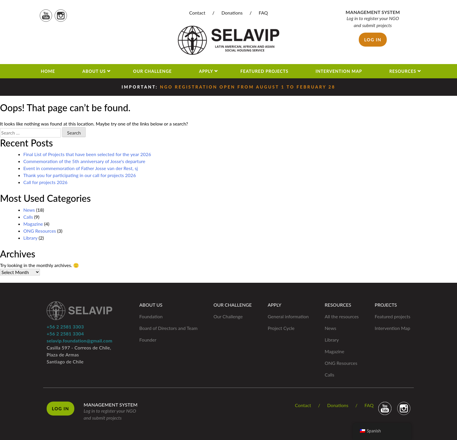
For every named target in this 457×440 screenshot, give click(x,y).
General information (288, 316)
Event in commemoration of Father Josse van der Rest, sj (80, 168)
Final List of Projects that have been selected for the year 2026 (87, 154)
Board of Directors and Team (168, 328)
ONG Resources (39, 231)
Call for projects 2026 (45, 182)
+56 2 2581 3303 (65, 326)
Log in (372, 39)
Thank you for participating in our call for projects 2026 (79, 175)
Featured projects (264, 71)
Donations (232, 12)
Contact (197, 12)
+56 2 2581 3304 (65, 333)
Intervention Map (339, 71)
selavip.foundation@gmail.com (79, 340)
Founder (148, 339)
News (29, 210)
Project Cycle (281, 328)
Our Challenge (152, 71)
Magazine (33, 224)
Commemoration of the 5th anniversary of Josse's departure (84, 161)
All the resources (342, 316)
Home (48, 71)
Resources (402, 71)
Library (30, 238)
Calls (28, 217)
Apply (206, 71)
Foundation (151, 316)
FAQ (263, 12)
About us (94, 71)
